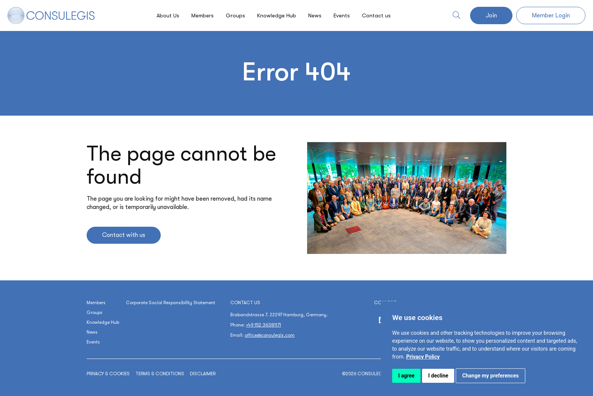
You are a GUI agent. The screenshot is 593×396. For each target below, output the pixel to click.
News (316, 15)
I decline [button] (438, 376)
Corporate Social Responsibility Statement (170, 302)
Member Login (551, 15)
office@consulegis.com (270, 335)
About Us (163, 15)
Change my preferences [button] (490, 376)
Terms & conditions (159, 373)
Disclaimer (203, 373)
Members (199, 15)
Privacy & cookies (108, 373)
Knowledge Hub (276, 15)
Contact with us (123, 235)
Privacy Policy (423, 357)
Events (345, 15)
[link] (423, 357)
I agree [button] (406, 376)
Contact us (381, 15)
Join (491, 15)
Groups (234, 15)
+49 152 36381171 (263, 325)
